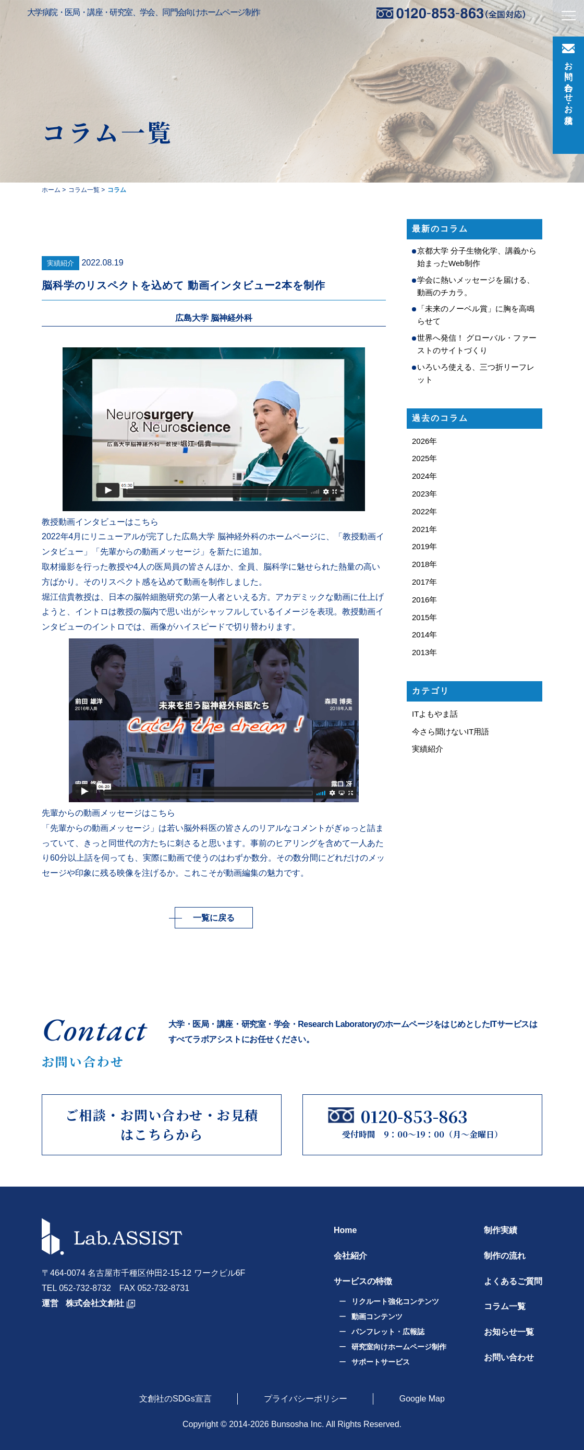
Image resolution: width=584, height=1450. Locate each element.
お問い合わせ (509, 1357)
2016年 (424, 599)
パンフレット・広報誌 (387, 1331)
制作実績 (500, 1230)
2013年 (424, 652)
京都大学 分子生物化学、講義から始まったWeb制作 (477, 257)
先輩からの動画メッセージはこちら (108, 812)
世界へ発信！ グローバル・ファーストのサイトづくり (477, 344)
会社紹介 (350, 1255)
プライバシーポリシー (305, 1398)
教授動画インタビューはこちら (100, 521)
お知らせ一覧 (509, 1331)
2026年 (424, 441)
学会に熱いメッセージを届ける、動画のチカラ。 (475, 286)
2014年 (424, 634)
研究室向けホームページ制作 (398, 1346)
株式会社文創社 (95, 1302)
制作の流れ (505, 1255)
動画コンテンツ (377, 1316)
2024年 (424, 476)
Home (345, 1230)
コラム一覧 (505, 1306)
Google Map (422, 1398)
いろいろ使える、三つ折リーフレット (475, 373)
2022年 (424, 511)
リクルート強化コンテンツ (395, 1301)
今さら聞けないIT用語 (450, 731)
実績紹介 (60, 263)
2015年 (424, 617)
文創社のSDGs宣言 (175, 1398)
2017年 (424, 581)
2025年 (424, 458)
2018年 (424, 564)
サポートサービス (380, 1361)
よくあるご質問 (513, 1280)
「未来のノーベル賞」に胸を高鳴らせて (475, 314)
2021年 (424, 529)
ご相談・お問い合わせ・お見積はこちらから (162, 1124)
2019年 (424, 546)
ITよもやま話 (435, 713)
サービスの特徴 (363, 1280)
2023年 (424, 493)
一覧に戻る (214, 917)
